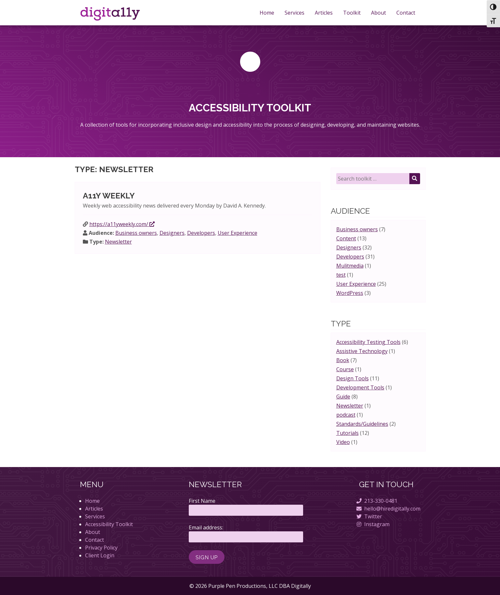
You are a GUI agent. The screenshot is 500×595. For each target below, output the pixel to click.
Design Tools (352, 378)
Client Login (99, 555)
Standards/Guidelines (362, 423)
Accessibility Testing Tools (368, 342)
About (378, 12)
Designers (172, 232)
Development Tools (360, 387)
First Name (202, 500)
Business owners (136, 232)
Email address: (206, 527)
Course (345, 369)
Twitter (373, 516)
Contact (405, 12)
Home (267, 12)
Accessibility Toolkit (109, 524)
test (341, 274)
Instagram (377, 524)
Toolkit (352, 12)
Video (343, 442)
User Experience (237, 232)
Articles (324, 12)
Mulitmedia (350, 265)
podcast (345, 414)
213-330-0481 (380, 500)
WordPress (349, 293)
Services (294, 12)
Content (346, 238)
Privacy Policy (101, 547)
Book (342, 360)
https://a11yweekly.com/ (122, 224)
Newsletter (118, 241)
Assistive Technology (362, 351)
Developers (201, 232)
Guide (343, 396)
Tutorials (347, 433)
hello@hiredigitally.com (392, 508)
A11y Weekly (109, 195)
